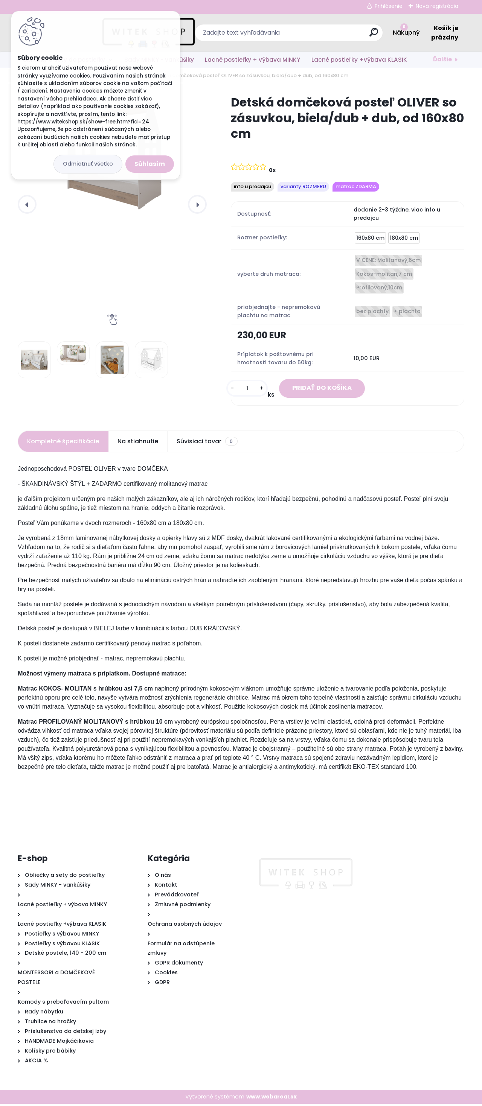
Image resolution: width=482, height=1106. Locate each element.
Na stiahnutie (137, 443)
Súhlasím (149, 164)
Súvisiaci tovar (207, 443)
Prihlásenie (389, 6)
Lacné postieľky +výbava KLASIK (359, 60)
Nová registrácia (437, 6)
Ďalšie (442, 59)
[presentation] (27, 204)
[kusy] (239, 389)
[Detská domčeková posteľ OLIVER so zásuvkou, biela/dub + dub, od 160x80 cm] (34, 360)
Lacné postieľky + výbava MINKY (252, 60)
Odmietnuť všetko (88, 163)
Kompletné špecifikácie (63, 443)
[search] (323, 35)
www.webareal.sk (271, 1098)
